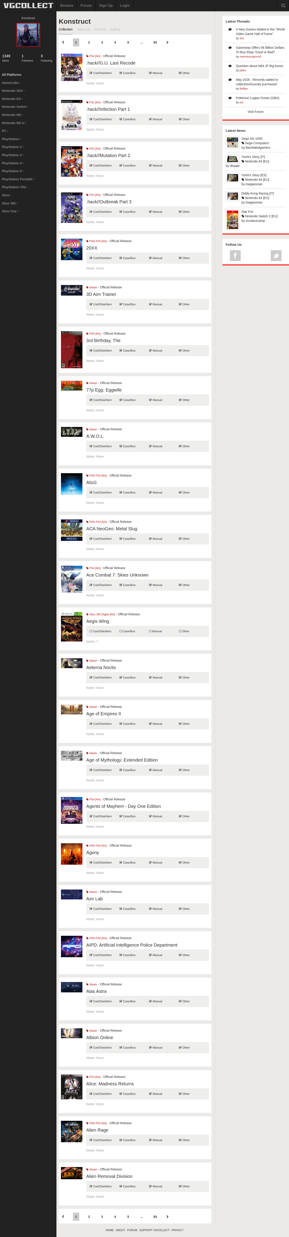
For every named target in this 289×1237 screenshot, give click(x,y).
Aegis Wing (97, 621)
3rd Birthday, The (103, 340)
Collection (65, 29)
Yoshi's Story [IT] (253, 157)
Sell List (99, 29)
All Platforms (11, 74)
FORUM (132, 1230)
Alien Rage (97, 1130)
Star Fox (248, 211)
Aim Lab (94, 898)
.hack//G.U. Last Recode (110, 62)
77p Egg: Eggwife (104, 389)
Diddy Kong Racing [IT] (258, 193)
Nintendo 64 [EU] (255, 161)
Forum (86, 5)
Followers (28, 58)
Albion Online (99, 1037)
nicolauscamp (255, 220)
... (141, 42)
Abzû (91, 482)
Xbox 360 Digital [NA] (100, 614)
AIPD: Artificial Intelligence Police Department (131, 945)
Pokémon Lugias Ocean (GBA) (257, 98)
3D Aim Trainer (101, 294)
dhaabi (234, 166)
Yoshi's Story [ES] (254, 175)
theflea (244, 88)
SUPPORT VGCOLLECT (154, 1230)
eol (241, 102)
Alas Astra (96, 991)
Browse (66, 5)
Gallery (115, 29)
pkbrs (243, 70)
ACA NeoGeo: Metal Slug (111, 528)
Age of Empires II (103, 713)
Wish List (83, 29)
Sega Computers (255, 143)
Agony (92, 852)
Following (47, 58)
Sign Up (106, 5)
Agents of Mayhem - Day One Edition (123, 806)
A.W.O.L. (95, 436)
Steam (91, 287)
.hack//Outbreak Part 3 (108, 201)
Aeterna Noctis (101, 667)
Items (8, 58)
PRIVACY (178, 1230)
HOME (110, 1230)
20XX (91, 248)
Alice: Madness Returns (110, 1083)
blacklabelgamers (258, 147)
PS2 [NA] (93, 102)
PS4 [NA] (93, 56)
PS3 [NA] (93, 1077)
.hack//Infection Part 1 (108, 109)
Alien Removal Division (109, 1176)
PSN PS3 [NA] (96, 1123)
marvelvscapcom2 (250, 56)
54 (155, 42)
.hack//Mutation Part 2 (108, 155)
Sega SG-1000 (252, 138)
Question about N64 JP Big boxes (259, 66)
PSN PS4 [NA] (96, 241)
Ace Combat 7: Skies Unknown (117, 574)
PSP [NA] (93, 333)
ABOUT (120, 1230)
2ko (242, 38)
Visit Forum (256, 112)
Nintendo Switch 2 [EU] (260, 216)
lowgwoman (254, 184)
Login (125, 5)
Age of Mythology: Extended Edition (122, 759)
